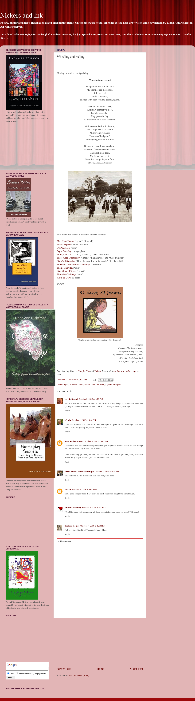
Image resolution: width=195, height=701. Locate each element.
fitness (80, 384)
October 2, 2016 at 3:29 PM (91, 399)
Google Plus (84, 371)
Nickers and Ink (21, 15)
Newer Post (64, 668)
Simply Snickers (65, 254)
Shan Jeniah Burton (74, 441)
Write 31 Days (64, 277)
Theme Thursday (65, 268)
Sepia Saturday (64, 251)
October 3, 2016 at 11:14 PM (84, 489)
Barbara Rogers (72, 526)
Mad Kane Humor (65, 241)
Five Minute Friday (66, 271)
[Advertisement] (100, 642)
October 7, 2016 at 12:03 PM (92, 526)
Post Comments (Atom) (79, 675)
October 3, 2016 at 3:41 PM (96, 441)
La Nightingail (71, 399)
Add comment (64, 541)
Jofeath (68, 489)
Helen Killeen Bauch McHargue (79, 471)
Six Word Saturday (66, 261)
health (87, 384)
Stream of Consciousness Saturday (73, 264)
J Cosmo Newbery (73, 507)
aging (66, 384)
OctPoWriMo (63, 248)
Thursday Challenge (66, 274)
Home (100, 668)
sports (109, 384)
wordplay (117, 384)
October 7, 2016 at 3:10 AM (94, 507)
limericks (95, 384)
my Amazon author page (124, 371)
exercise (73, 384)
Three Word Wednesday (68, 257)
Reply (67, 410)
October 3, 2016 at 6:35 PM (107, 471)
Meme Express (64, 244)
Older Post (136, 668)
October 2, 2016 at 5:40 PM (84, 420)
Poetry (102, 384)
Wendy (68, 420)
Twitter (97, 371)
